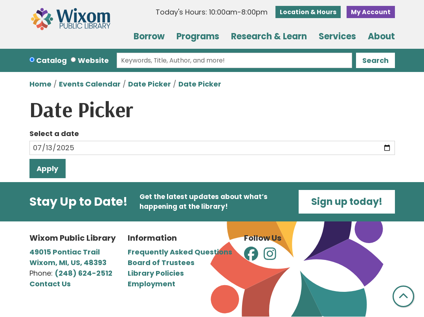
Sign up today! (346, 201)
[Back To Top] (403, 296)
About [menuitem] (381, 36)
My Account (371, 12)
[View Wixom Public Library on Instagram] (270, 257)
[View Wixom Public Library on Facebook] (252, 257)
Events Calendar (90, 84)
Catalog (51, 60)
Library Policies (156, 273)
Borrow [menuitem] (149, 36)
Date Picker (149, 84)
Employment (151, 284)
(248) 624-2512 (83, 273)
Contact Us (50, 284)
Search (375, 60)
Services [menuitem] (337, 36)
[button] (212, 14)
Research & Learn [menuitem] (269, 36)
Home (40, 84)
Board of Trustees (161, 262)
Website (93, 60)
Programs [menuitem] (197, 36)
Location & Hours (308, 12)
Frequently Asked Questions (180, 252)
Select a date (54, 133)
